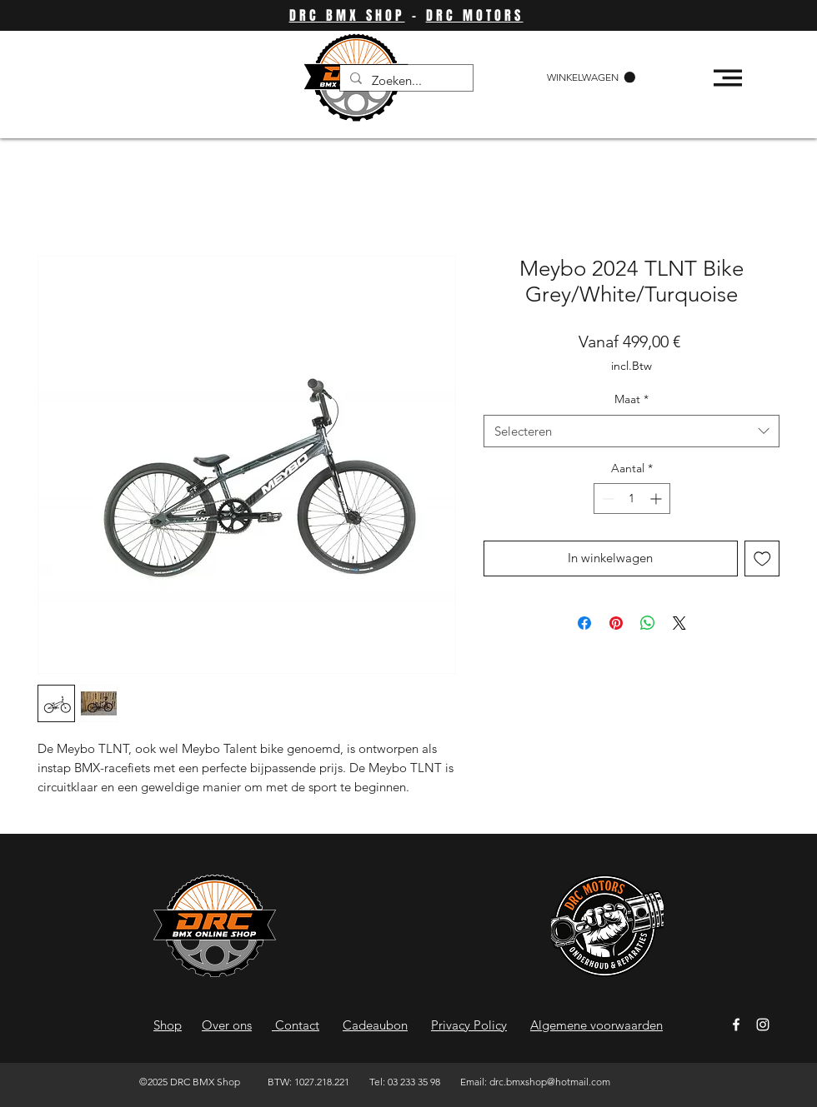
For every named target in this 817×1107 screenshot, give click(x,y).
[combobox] (631, 431)
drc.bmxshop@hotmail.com (549, 1081)
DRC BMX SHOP (347, 15)
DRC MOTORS (475, 15)
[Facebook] (736, 1024)
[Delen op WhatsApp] (648, 623)
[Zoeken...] (405, 80)
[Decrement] (606, 498)
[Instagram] (762, 1024)
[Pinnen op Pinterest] (616, 623)
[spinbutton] (632, 498)
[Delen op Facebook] (584, 623)
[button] (591, 77)
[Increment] (657, 498)
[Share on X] (679, 623)
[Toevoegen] (762, 558)
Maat (631, 398)
